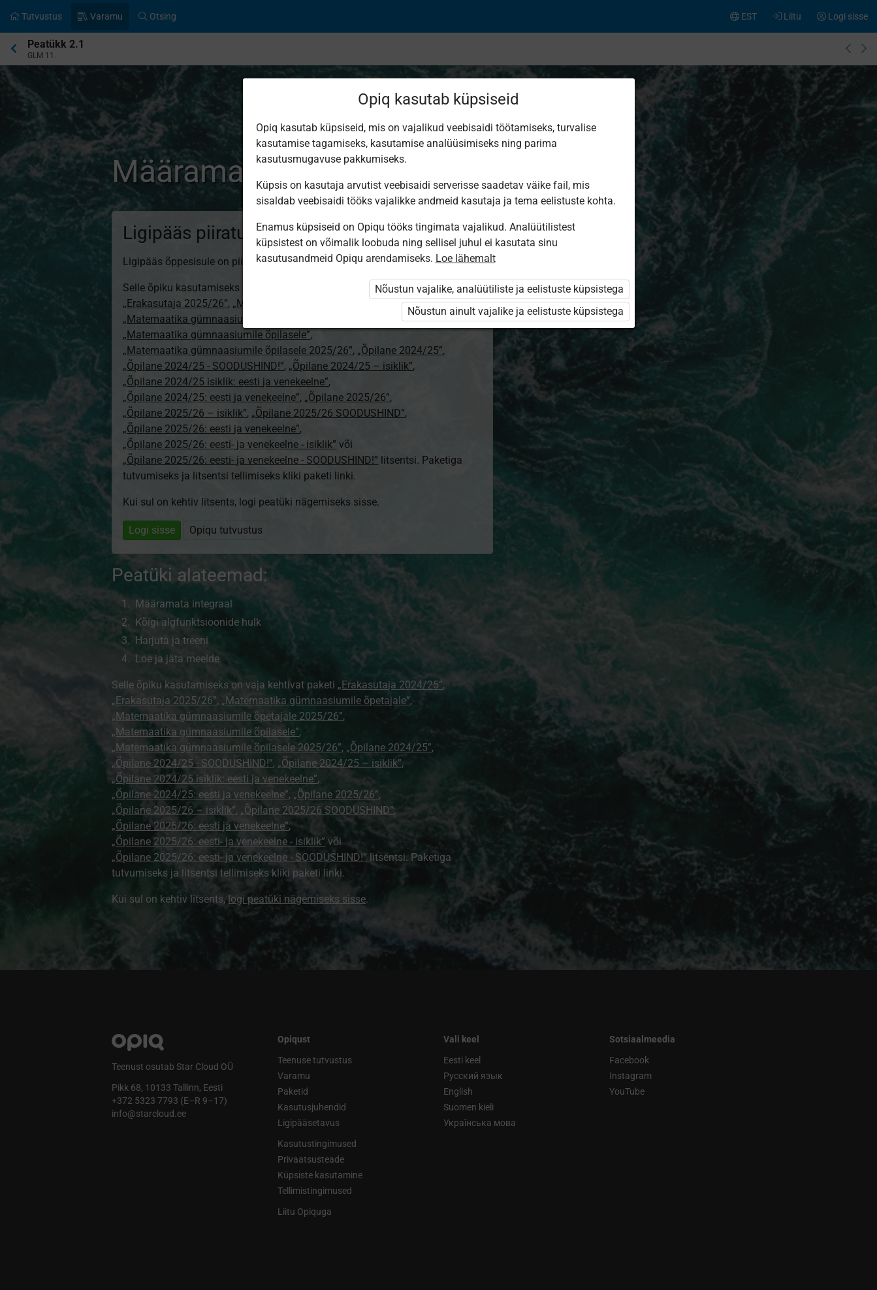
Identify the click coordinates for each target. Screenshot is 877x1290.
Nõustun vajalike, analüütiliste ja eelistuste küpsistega (499, 289)
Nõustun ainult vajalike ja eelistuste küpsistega (515, 311)
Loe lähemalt (466, 258)
